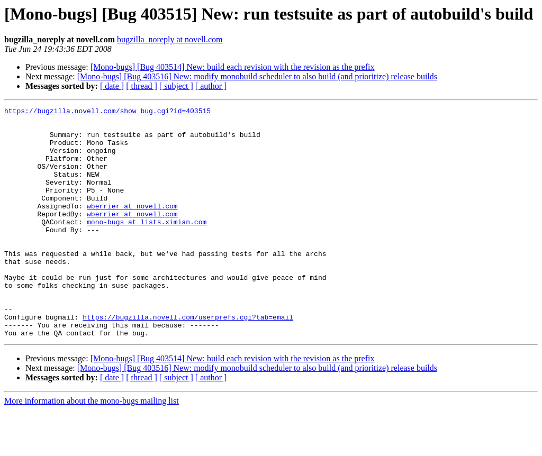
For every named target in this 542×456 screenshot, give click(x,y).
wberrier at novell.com (132, 226)
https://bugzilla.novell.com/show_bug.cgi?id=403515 (107, 112)
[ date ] (112, 85)
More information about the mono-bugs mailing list (91, 446)
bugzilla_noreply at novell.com (170, 39)
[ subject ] (176, 85)
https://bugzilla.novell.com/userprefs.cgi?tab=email (188, 359)
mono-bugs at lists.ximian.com (146, 245)
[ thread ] (141, 85)
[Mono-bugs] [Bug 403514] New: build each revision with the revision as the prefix (233, 66)
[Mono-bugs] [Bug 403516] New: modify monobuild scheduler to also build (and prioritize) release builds (257, 76)
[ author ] (211, 85)
